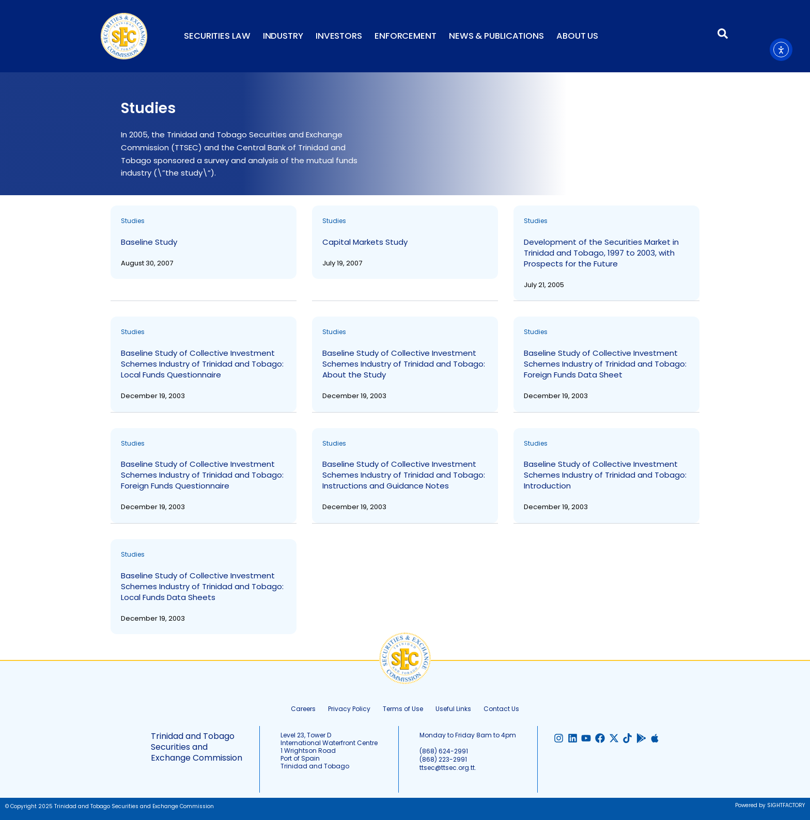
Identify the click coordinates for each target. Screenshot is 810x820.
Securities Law (217, 36)
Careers (303, 708)
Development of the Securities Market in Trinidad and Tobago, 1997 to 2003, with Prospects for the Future (601, 252)
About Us (577, 36)
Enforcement (406, 36)
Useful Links (453, 708)
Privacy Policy (349, 708)
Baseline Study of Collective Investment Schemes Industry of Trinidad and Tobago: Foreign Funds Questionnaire (202, 475)
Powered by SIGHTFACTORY (770, 805)
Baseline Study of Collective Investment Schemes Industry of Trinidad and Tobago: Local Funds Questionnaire (202, 364)
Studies (133, 220)
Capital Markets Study (365, 241)
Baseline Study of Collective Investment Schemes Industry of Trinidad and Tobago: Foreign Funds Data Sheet (605, 364)
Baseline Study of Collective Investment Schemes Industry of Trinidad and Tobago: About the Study (403, 364)
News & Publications (496, 36)
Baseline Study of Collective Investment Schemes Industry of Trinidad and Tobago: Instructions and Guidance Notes (403, 475)
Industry (283, 36)
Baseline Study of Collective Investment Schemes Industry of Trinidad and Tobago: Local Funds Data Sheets (202, 586)
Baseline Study (149, 241)
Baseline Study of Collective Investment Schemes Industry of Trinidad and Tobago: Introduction (605, 475)
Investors (339, 36)
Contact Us (501, 708)
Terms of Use (403, 708)
